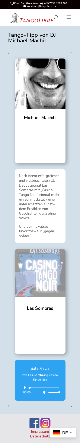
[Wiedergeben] (24, 387)
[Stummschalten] (45, 392)
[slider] (44, 387)
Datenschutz (40, 436)
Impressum (40, 431)
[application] (40, 390)
